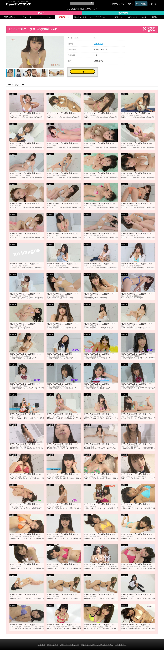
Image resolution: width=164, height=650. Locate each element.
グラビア (64, 17)
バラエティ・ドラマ (82, 17)
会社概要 (41, 644)
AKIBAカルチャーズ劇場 (137, 17)
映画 (154, 17)
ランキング (27, 17)
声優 (118, 17)
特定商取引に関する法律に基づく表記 (97, 644)
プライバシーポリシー (69, 644)
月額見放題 (9, 17)
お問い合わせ (52, 644)
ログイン (142, 39)
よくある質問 (120, 644)
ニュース (46, 17)
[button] (62, 38)
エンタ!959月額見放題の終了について (82, 9)
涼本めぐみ (98, 44)
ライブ (100, 17)
